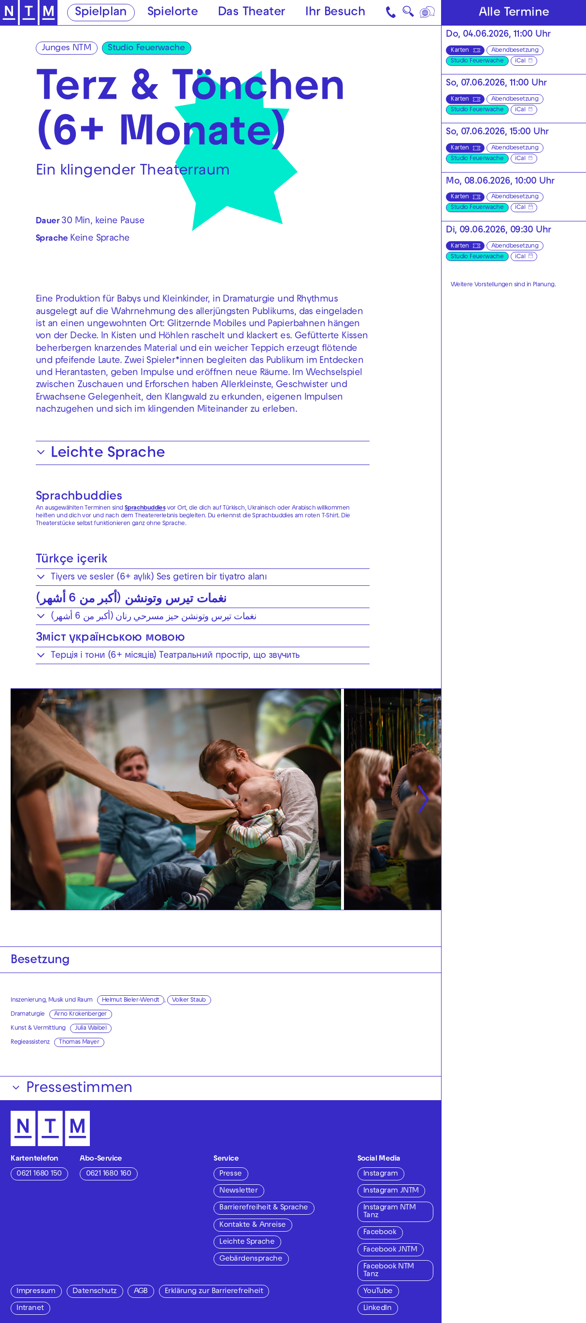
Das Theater (251, 13)
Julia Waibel (90, 1029)
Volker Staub (189, 1000)
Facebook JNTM (390, 1250)
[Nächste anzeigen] (423, 799)
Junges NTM (66, 48)
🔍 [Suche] (408, 14)
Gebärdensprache (250, 1259)
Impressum (36, 1291)
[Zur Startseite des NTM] (28, 13)
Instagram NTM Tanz (389, 1212)
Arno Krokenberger (80, 1015)
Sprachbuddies (79, 497)
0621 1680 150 (38, 1174)
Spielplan (101, 13)
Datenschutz (94, 1291)
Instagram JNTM (391, 1191)
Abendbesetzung (515, 51)
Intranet (29, 1308)
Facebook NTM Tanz (388, 1271)
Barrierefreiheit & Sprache (263, 1208)
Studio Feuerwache (146, 48)
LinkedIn (377, 1308)
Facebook (379, 1232)
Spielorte (172, 13)
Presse (230, 1174)
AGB (141, 1291)
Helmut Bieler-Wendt (130, 1000)
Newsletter (238, 1191)
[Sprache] (428, 12)
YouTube (378, 1291)
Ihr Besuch (335, 13)
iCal (520, 61)
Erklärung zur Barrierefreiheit (214, 1291)
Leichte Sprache (246, 1242)
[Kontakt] (391, 12)
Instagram (380, 1174)
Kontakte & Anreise (252, 1225)
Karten (460, 51)
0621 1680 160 (108, 1174)
